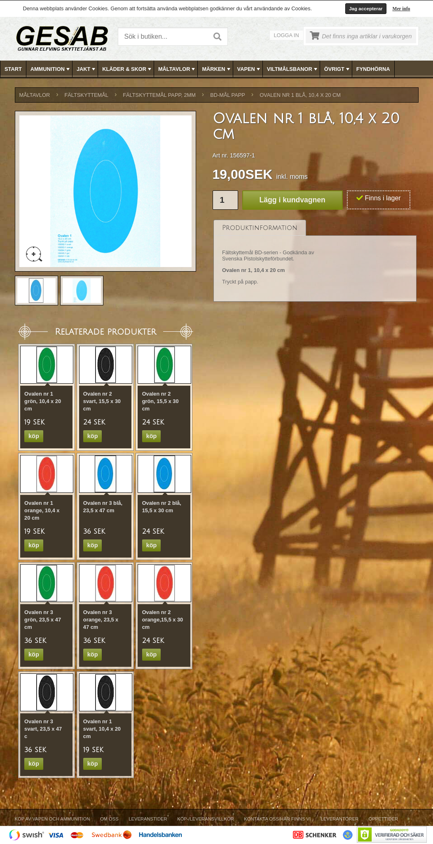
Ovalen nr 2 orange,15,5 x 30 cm (162, 619)
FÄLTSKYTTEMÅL (86, 95)
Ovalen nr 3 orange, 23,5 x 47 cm (100, 619)
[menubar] (216, 69)
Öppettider (383, 818)
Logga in (286, 35)
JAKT (87, 69)
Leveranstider (148, 818)
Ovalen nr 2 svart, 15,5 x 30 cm (102, 401)
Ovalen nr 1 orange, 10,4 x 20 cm (41, 510)
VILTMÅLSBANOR (293, 69)
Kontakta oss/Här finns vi (277, 818)
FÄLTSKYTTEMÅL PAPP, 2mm (159, 95)
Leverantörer (339, 818)
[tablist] (315, 261)
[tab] (259, 228)
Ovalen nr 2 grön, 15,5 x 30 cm (160, 401)
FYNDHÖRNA (373, 69)
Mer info (401, 8)
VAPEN (249, 69)
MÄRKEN (217, 69)
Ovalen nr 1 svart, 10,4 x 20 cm (102, 728)
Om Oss (109, 818)
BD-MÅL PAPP (227, 95)
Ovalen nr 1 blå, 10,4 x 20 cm (300, 95)
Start (13, 69)
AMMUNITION (50, 69)
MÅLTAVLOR (177, 69)
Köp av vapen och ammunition (52, 818)
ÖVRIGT (337, 69)
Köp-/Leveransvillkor (205, 818)
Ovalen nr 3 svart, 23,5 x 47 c (43, 728)
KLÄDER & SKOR (127, 69)
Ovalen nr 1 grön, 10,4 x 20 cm (42, 401)
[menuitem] (13, 69)
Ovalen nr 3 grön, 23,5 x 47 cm (42, 619)
